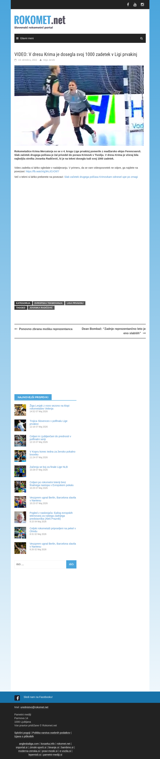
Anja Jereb (49, 59)
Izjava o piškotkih (24, 736)
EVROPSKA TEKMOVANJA (48, 303)
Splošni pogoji (22, 732)
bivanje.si (53, 747)
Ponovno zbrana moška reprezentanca (46, 329)
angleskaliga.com (29, 743)
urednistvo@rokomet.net (34, 707)
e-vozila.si (65, 751)
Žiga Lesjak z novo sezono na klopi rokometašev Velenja (50, 407)
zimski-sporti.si (38, 747)
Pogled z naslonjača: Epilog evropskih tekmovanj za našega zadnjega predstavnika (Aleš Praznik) (51, 515)
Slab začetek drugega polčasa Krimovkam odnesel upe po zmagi (101, 176)
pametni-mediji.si (52, 754)
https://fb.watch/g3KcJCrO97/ (42, 171)
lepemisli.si (34, 754)
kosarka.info (48, 743)
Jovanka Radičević (41, 307)
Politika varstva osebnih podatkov (51, 732)
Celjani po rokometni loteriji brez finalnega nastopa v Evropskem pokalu (52, 484)
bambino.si (67, 747)
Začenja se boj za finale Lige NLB (49, 466)
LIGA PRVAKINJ (75, 303)
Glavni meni (27, 38)
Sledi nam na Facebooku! (38, 697)
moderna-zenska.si (29, 751)
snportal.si (22, 747)
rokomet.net (63, 743)
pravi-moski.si (50, 751)
